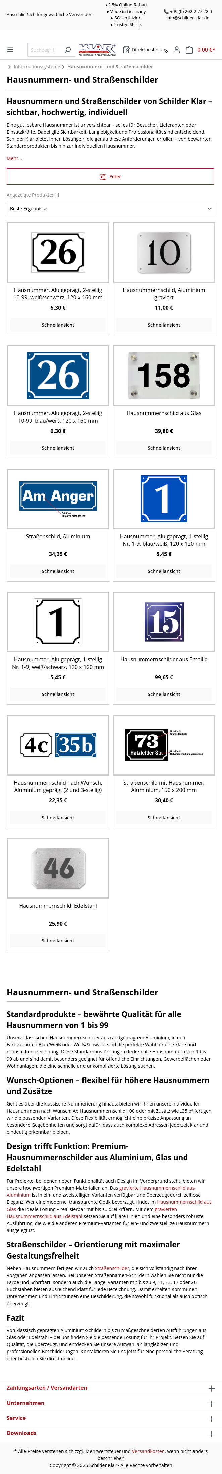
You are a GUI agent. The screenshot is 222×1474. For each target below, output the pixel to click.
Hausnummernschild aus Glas (164, 413)
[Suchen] (67, 50)
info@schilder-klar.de (187, 18)
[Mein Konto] (177, 49)
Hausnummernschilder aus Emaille (164, 659)
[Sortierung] (111, 208)
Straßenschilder (112, 1268)
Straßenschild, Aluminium (58, 536)
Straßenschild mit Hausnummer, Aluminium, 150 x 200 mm (164, 786)
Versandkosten (148, 1451)
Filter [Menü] (110, 175)
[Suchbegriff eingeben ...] (43, 50)
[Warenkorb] (145, 49)
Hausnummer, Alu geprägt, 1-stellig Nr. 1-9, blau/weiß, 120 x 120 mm (164, 540)
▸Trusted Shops (126, 24)
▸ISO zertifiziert (126, 18)
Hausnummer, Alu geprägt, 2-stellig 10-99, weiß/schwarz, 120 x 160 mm (57, 293)
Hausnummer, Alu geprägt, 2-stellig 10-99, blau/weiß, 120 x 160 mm (58, 416)
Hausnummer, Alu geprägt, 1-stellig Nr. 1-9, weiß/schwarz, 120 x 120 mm (58, 663)
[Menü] (10, 49)
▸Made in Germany (126, 11)
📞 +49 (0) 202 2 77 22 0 (188, 11)
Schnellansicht (58, 325)
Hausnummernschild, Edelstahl (58, 906)
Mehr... (14, 158)
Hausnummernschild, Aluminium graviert (164, 293)
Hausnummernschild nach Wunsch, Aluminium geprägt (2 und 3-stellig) (58, 786)
